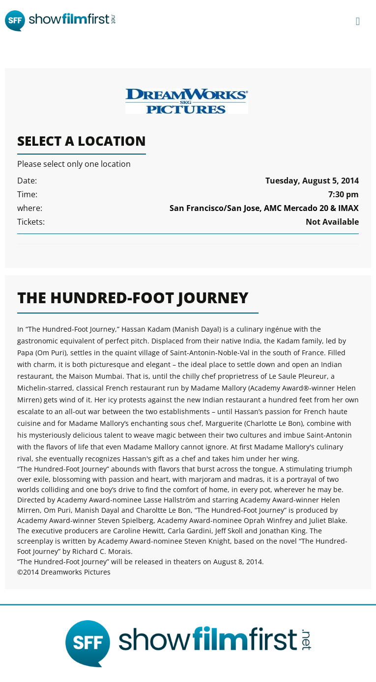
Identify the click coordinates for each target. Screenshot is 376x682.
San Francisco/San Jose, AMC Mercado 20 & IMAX (264, 208)
